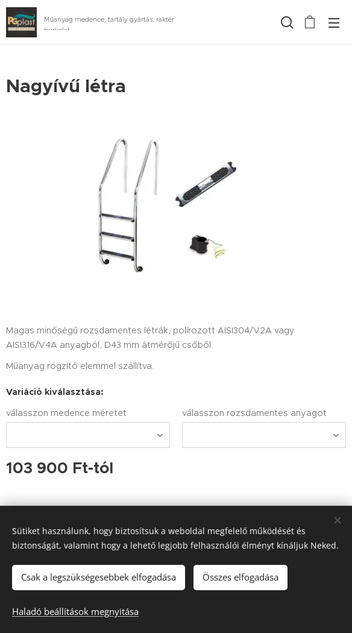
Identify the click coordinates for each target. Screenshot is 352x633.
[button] (286, 22)
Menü (333, 23)
